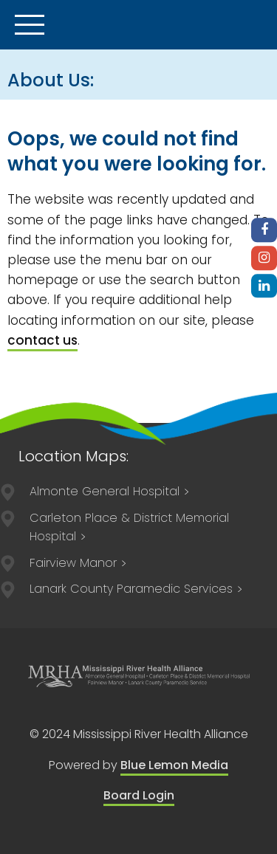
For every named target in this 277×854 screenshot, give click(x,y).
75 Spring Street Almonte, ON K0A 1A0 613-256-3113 (79, 562)
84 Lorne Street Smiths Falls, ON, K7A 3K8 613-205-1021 (137, 588)
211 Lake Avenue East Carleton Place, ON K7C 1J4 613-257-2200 (129, 527)
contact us (42, 340)
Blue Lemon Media (174, 765)
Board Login (138, 795)
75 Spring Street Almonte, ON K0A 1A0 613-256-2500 (110, 491)
